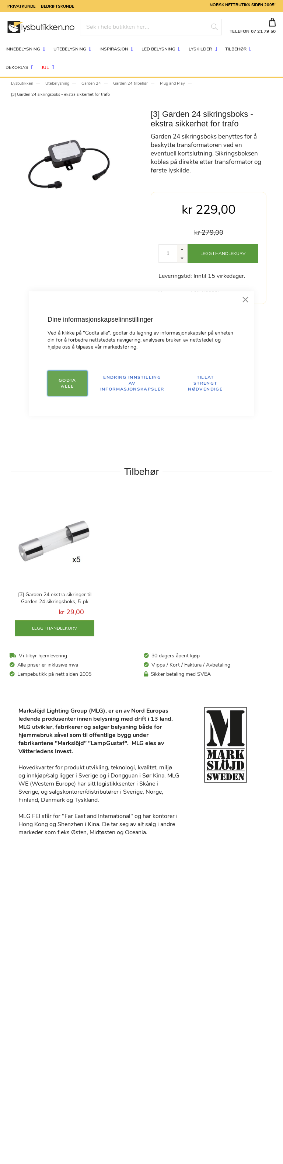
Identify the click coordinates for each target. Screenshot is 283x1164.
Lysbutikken (22, 83)
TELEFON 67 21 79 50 (253, 31)
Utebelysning (57, 83)
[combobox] (151, 27)
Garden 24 (91, 83)
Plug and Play (172, 83)
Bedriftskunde (57, 6)
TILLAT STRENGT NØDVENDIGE (205, 383)
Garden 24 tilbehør (130, 83)
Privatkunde (21, 6)
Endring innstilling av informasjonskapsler (132, 383)
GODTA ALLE (67, 383)
